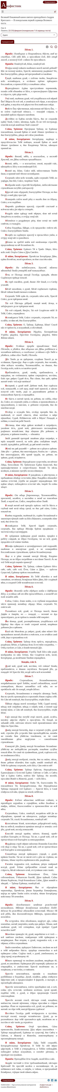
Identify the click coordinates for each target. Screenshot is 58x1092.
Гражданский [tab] (7, 42)
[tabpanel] (29, 560)
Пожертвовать (8, 1080)
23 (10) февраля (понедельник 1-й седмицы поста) (29, 30)
